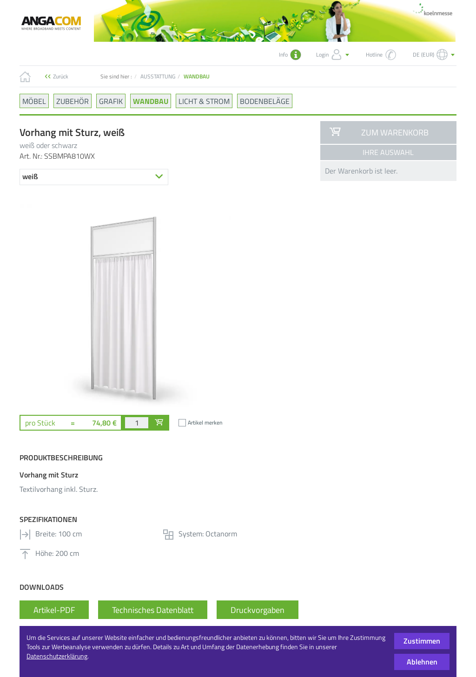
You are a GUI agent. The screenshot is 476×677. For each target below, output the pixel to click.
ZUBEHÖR (72, 100)
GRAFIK (111, 100)
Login (333, 54)
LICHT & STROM (204, 100)
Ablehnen (422, 661)
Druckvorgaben (257, 610)
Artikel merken (205, 422)
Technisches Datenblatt (152, 610)
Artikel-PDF (54, 610)
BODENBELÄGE (265, 100)
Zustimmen (421, 640)
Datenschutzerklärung (56, 656)
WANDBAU (150, 100)
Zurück (60, 76)
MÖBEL (34, 100)
